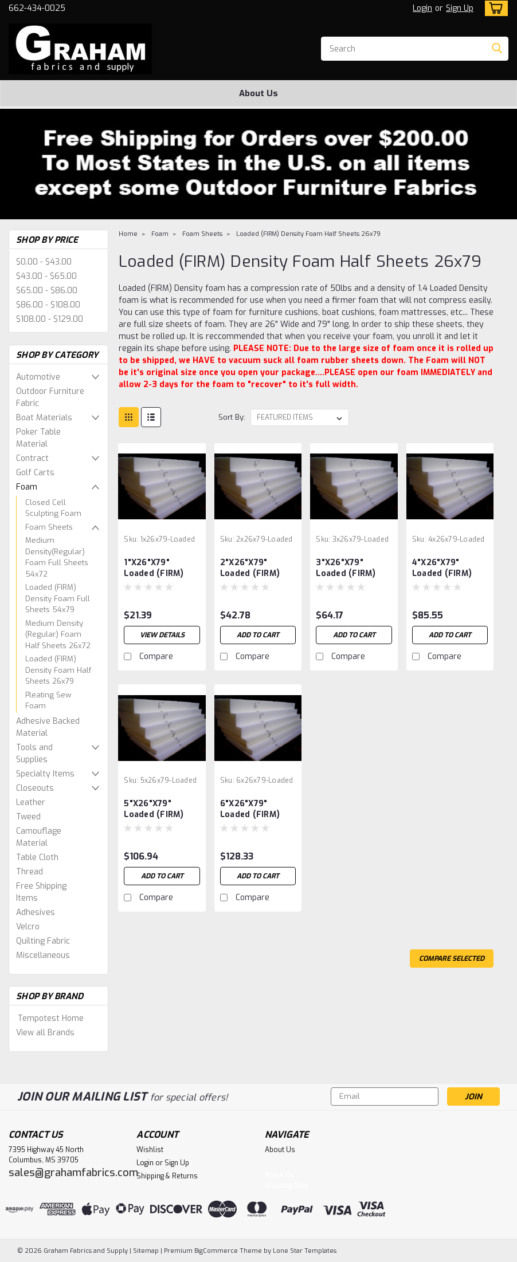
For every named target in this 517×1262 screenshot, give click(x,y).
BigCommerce (216, 1251)
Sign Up (459, 8)
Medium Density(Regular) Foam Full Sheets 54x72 (56, 557)
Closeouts (35, 788)
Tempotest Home (51, 1018)
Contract (32, 458)
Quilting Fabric (43, 941)
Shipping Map (286, 1185)
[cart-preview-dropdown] (493, 8)
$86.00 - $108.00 (48, 304)
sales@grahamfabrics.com (73, 1173)
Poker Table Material (38, 438)
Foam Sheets (49, 527)
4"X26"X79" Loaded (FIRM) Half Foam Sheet (447, 568)
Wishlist (149, 1149)
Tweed (28, 816)
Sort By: (231, 417)
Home (128, 234)
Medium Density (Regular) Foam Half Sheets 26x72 (58, 634)
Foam (26, 487)
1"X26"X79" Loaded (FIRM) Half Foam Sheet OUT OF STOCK (159, 568)
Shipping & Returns (167, 1176)
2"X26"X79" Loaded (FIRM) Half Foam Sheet (255, 568)
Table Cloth (37, 857)
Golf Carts (35, 472)
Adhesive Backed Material (48, 727)
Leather (30, 802)
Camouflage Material (38, 837)
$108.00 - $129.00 (49, 319)
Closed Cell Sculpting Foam (53, 508)
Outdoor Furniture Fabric (50, 397)
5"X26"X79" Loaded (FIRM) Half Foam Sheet (159, 809)
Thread (29, 871)
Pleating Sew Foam (48, 700)
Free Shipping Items (41, 892)
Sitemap (146, 1251)
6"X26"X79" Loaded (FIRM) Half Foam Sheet (255, 809)
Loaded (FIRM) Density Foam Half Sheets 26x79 (58, 670)
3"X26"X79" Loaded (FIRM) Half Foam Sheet (351, 568)
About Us (258, 93)
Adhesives (35, 912)
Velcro (28, 926)
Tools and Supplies (34, 753)
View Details (161, 635)
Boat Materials (44, 417)
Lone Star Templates (304, 1251)
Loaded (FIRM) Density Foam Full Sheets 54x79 (57, 598)
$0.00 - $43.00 (44, 262)
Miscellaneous (43, 955)
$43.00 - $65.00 (46, 276)
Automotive (38, 377)
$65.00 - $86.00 (46, 290)
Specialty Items (45, 773)
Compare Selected (451, 958)
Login (422, 8)
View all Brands (45, 1032)
